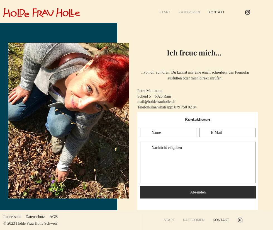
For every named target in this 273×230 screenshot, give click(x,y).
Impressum (12, 217)
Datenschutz (35, 217)
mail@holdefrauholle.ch (156, 102)
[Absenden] (198, 192)
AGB (54, 217)
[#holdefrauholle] (248, 12)
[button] (189, 12)
